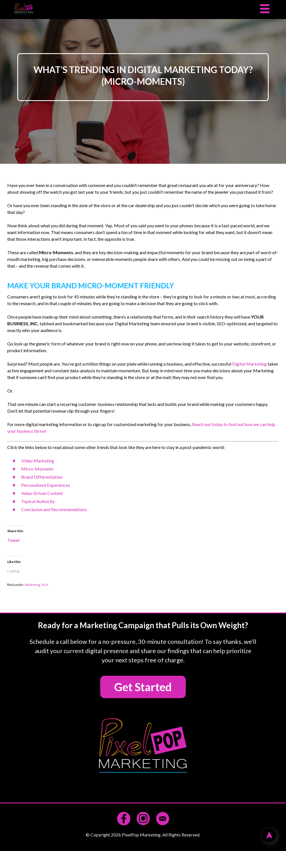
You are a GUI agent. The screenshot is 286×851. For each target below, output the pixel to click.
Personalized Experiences (45, 485)
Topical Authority (38, 501)
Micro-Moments (37, 468)
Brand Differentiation (42, 477)
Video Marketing (37, 460)
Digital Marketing (249, 363)
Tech (44, 584)
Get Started (143, 687)
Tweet (13, 540)
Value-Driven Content (42, 493)
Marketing (32, 584)
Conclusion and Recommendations (54, 509)
